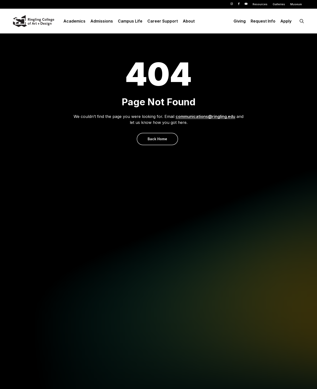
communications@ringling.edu (205, 116)
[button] (157, 139)
